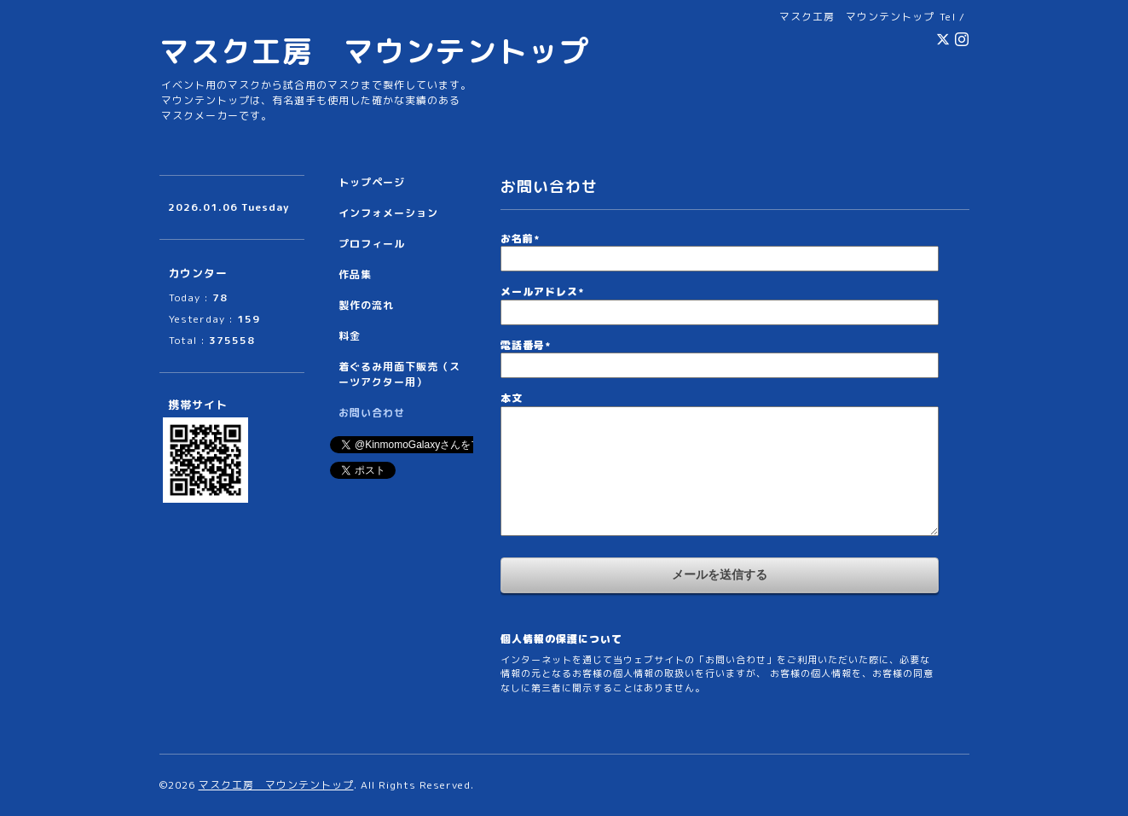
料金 (349, 336)
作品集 (355, 274)
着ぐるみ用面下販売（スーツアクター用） (399, 374)
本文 (511, 398)
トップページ (371, 182)
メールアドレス (542, 291)
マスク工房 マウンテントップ (374, 51)
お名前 (520, 238)
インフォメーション (388, 213)
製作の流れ (366, 305)
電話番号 (525, 345)
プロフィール (371, 243)
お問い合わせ (371, 412)
